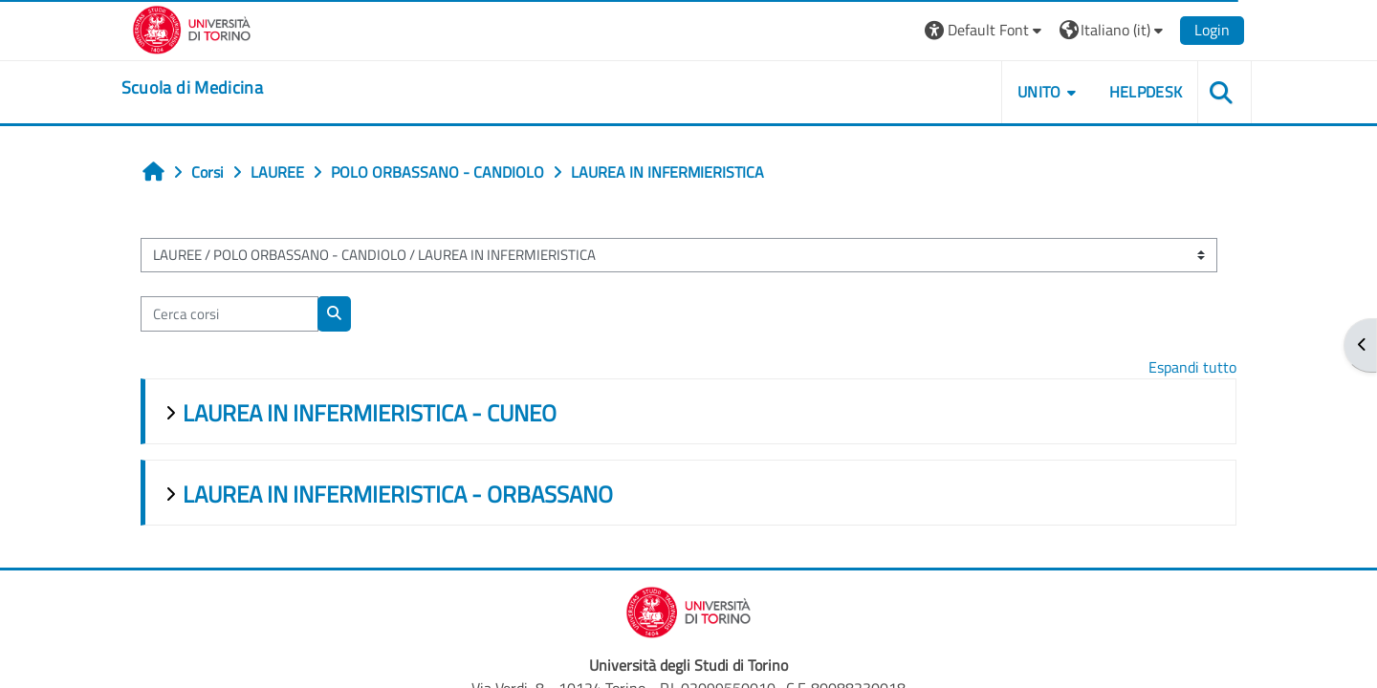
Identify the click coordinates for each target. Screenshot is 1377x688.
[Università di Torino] (203, 27)
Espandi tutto (1182, 366)
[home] (203, 87)
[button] (973, 30)
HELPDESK (1133, 91)
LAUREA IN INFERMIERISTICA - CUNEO (380, 413)
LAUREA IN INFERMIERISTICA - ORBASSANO (408, 494)
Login (1200, 29)
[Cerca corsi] (240, 314)
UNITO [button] (1028, 91)
